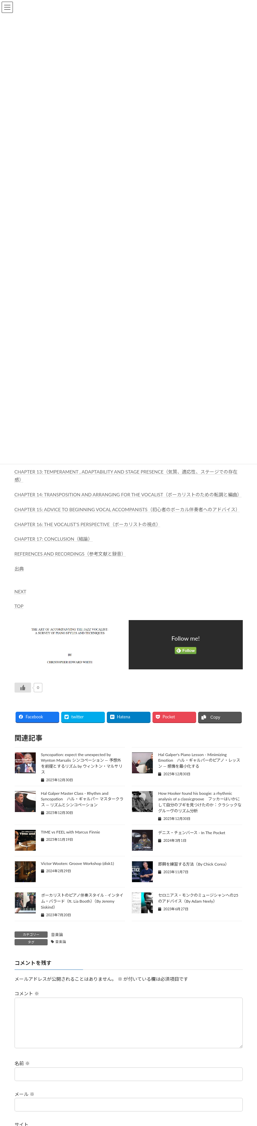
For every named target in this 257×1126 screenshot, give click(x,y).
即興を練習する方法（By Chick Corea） (193, 864)
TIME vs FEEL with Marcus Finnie (70, 832)
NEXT (20, 591)
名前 (22, 1071)
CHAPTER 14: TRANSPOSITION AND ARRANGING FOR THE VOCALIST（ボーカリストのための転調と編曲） (128, 494)
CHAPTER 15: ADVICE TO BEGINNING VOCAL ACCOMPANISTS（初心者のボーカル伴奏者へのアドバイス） (127, 509)
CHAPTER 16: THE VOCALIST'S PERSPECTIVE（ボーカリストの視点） (88, 524)
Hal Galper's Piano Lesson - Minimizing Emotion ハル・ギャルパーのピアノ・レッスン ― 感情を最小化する (199, 760)
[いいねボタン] (23, 688)
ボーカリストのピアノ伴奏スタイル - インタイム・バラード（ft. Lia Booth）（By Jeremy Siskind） (82, 901)
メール (24, 1101)
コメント (27, 993)
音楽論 (57, 934)
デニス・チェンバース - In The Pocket (191, 832)
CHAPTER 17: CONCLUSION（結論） (54, 539)
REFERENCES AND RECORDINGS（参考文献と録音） (70, 554)
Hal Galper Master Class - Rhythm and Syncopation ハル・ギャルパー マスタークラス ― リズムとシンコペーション (82, 799)
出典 (19, 568)
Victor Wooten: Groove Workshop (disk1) (77, 863)
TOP (19, 606)
